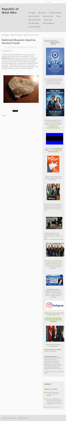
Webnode (26, 418)
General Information (34, 23)
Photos (59, 19)
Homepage (31, 16)
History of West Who (34, 30)
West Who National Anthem (55, 153)
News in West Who (34, 19)
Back (4, 118)
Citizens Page (48, 23)
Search (63, 2)
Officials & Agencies (48, 26)
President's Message (55, 16)
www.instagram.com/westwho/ (55, 316)
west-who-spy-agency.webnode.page (53, 130)
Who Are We (42, 16)
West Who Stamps (33, 26)
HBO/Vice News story (53, 265)
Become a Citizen (48, 19)
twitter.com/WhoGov (50, 354)
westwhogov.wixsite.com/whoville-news (54, 375)
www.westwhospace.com (56, 242)
